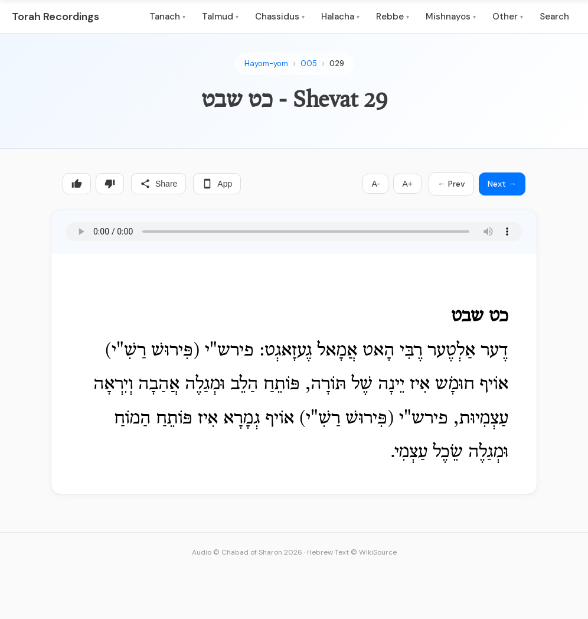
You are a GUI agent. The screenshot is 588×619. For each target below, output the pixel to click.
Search (554, 16)
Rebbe (392, 16)
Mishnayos (451, 16)
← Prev (451, 183)
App (217, 183)
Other (507, 16)
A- (375, 183)
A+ (407, 183)
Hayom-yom (266, 63)
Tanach (167, 16)
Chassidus (280, 16)
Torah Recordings (55, 16)
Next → (502, 183)
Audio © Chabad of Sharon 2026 (247, 552)
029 (336, 63)
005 (308, 63)
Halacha (340, 16)
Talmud (220, 16)
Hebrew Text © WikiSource (352, 552)
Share (158, 183)
